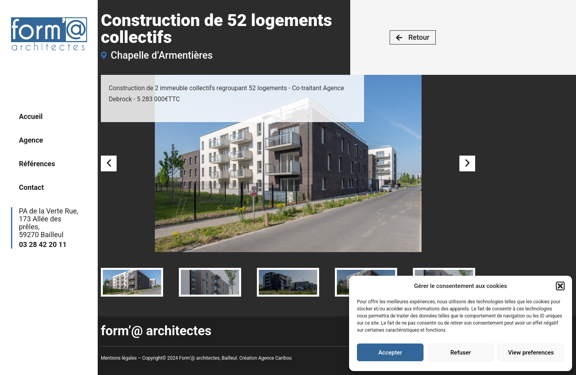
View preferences (531, 352)
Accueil (31, 116)
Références (37, 164)
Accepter (390, 352)
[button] (560, 286)
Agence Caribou (275, 358)
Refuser (460, 352)
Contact (31, 187)
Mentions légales (119, 358)
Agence (31, 140)
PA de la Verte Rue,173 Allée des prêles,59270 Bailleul (50, 228)
